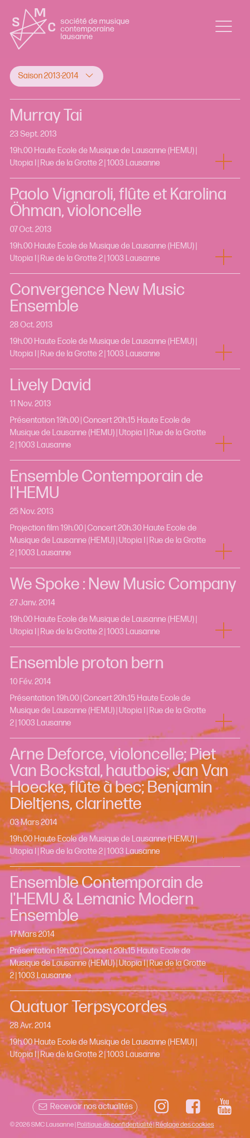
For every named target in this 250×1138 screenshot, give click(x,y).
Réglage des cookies (184, 1124)
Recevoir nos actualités (85, 1107)
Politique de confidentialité (114, 1124)
